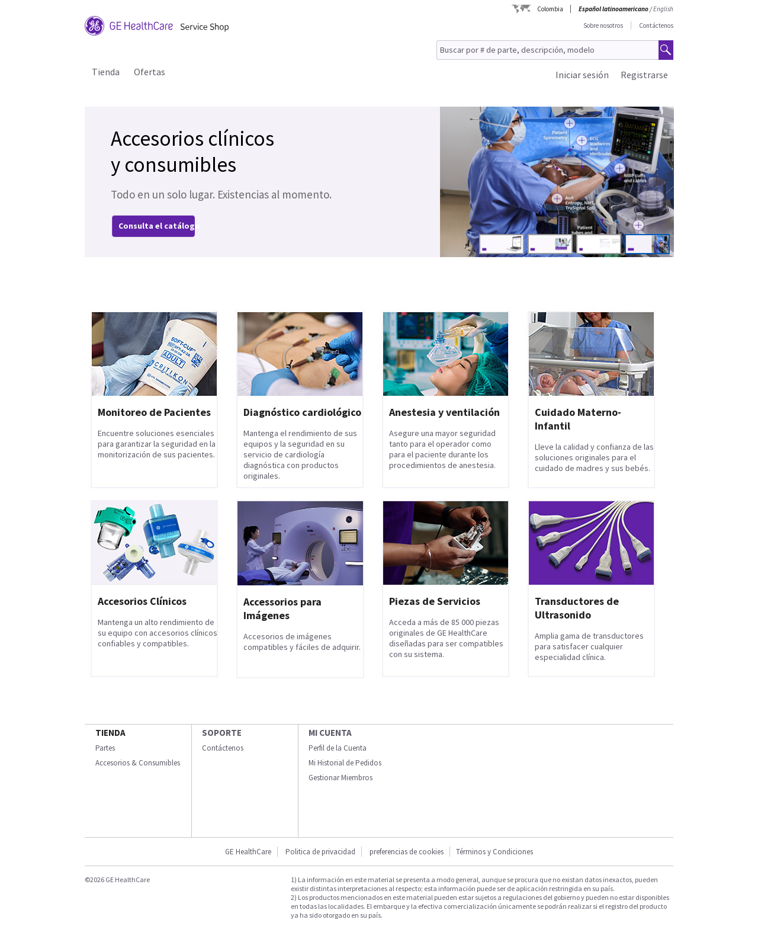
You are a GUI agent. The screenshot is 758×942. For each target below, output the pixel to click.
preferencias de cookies (407, 852)
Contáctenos (656, 25)
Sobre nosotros (603, 25)
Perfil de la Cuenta (338, 748)
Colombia (550, 9)
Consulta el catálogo (159, 225)
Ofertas (149, 72)
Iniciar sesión (582, 75)
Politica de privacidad (320, 852)
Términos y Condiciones (494, 852)
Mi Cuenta (330, 732)
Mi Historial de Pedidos (345, 763)
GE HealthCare (248, 852)
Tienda (106, 72)
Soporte (222, 732)
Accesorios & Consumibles (137, 763)
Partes (105, 748)
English (663, 9)
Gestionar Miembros (340, 778)
